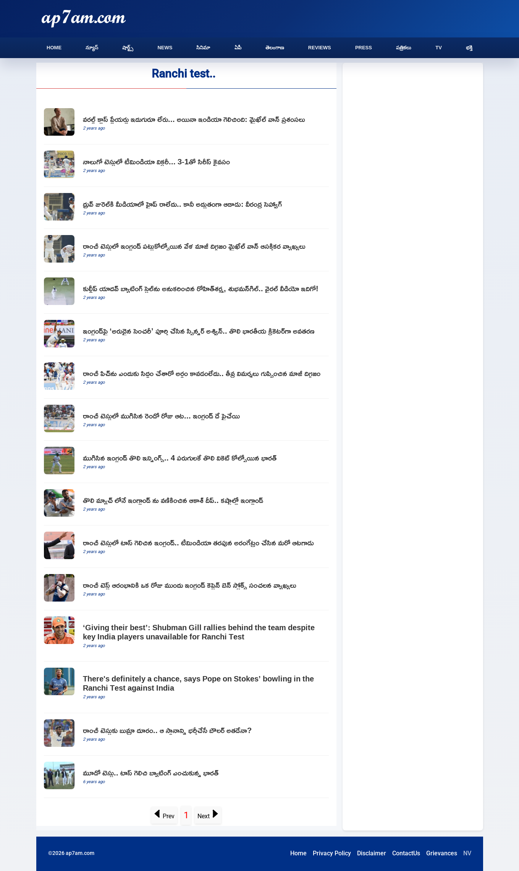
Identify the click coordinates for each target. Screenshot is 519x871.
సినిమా (203, 47)
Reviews (319, 47)
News (164, 47)
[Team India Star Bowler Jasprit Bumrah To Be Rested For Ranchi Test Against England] (186, 734)
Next (208, 816)
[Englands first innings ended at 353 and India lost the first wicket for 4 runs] (186, 462)
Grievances (441, 853)
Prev (164, 816)
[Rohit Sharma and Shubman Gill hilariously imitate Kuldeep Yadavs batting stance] (186, 292)
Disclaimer (371, 853)
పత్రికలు (403, 47)
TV (438, 47)
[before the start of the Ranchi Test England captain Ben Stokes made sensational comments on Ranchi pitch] (186, 589)
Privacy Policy (332, 853)
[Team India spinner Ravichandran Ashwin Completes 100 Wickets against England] (186, 335)
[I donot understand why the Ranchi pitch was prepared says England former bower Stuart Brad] (186, 377)
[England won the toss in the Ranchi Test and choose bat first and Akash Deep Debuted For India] (186, 547)
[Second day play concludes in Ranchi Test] (186, 420)
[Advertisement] (413, 126)
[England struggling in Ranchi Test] (186, 504)
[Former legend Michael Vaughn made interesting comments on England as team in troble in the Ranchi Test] (186, 250)
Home (54, 47)
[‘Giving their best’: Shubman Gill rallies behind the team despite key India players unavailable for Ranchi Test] (186, 636)
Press (363, 47)
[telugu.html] (186, 777)
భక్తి (469, 47)
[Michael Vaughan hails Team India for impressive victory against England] (186, 123)
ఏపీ (237, 47)
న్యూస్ (92, 47)
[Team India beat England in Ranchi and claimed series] (186, 165)
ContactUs (406, 853)
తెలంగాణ (274, 47)
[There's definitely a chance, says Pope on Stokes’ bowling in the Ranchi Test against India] (186, 687)
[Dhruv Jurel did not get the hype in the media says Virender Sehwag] (186, 208)
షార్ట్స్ (127, 47)
